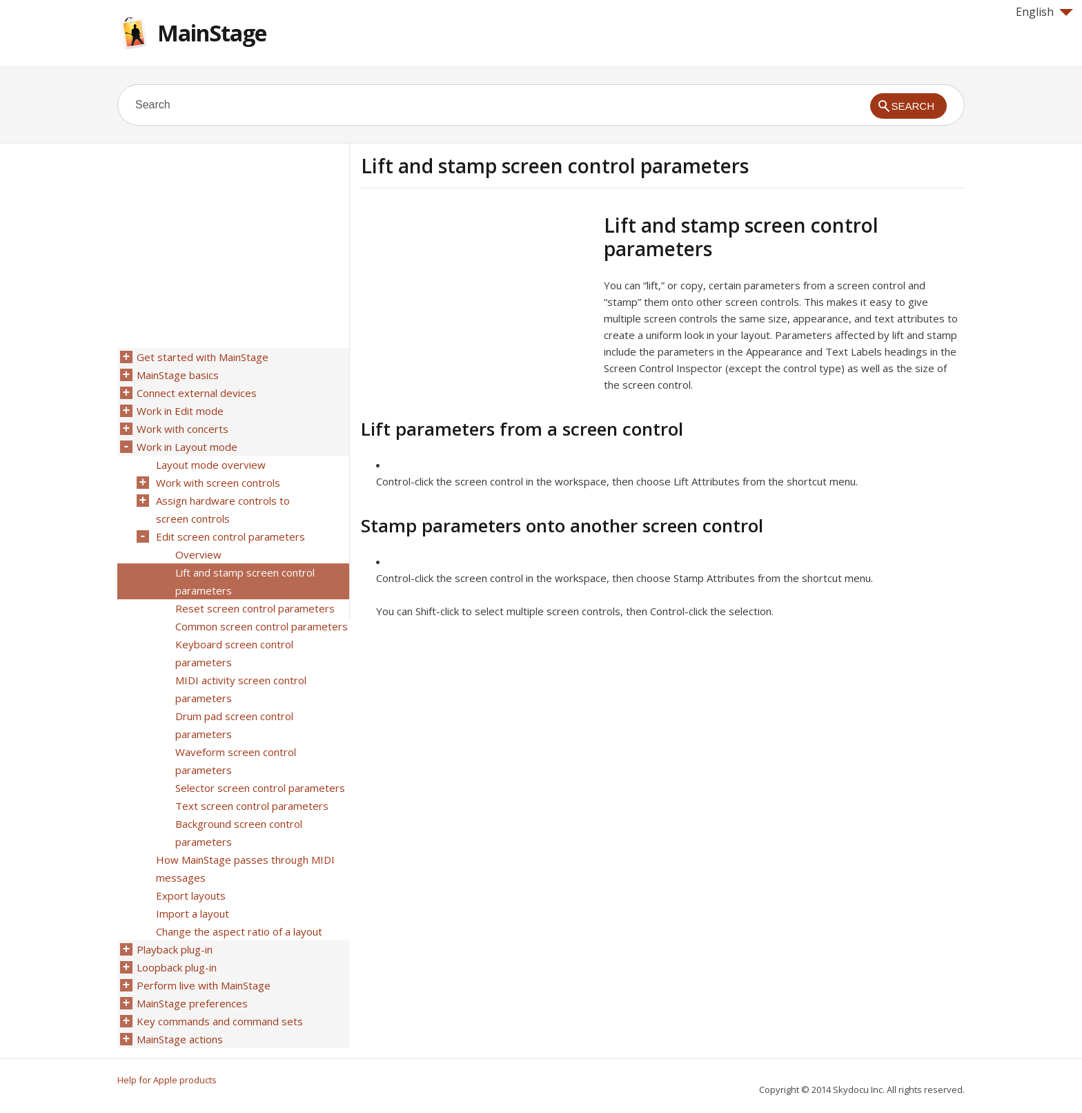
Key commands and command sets (220, 1021)
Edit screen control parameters (230, 536)
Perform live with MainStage (203, 985)
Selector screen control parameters (260, 788)
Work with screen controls (218, 483)
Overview (198, 554)
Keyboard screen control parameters (234, 653)
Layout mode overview (211, 465)
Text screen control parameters (251, 806)
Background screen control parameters (238, 833)
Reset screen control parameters (255, 608)
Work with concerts (182, 429)
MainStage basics (178, 375)
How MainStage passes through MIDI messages (245, 868)
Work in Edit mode (180, 411)
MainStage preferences (192, 1003)
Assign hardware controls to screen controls (223, 509)
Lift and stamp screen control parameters (245, 581)
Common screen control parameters (261, 626)
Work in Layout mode (187, 447)
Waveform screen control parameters (235, 761)
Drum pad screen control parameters (234, 725)
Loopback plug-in (177, 967)
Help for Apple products (167, 1080)
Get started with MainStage (202, 357)
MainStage (211, 33)
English (1044, 11)
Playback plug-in (175, 949)
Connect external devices (197, 393)
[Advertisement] (477, 310)
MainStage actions (180, 1039)
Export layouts (191, 895)
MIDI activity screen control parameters (240, 689)
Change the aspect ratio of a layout (239, 931)
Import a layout (192, 913)
